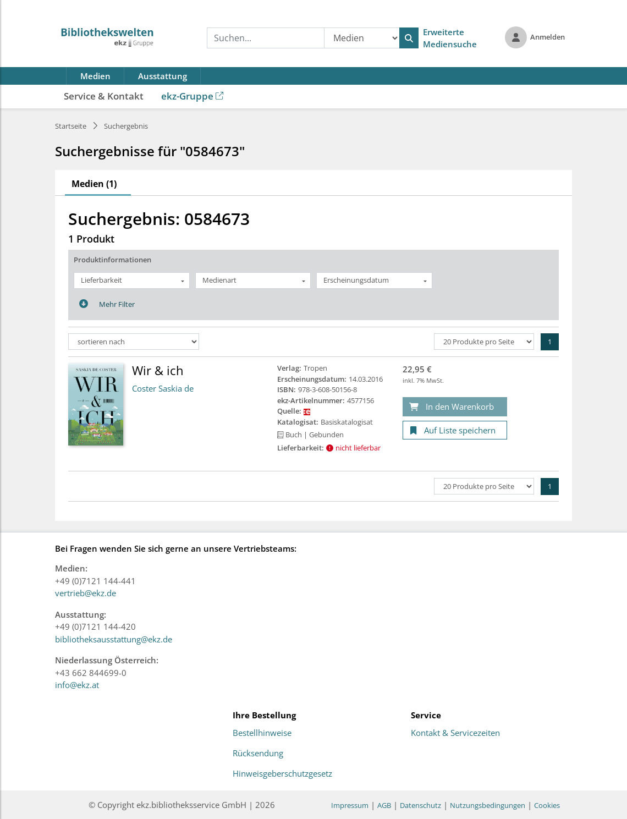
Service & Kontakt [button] (104, 96)
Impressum (350, 805)
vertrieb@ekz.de (85, 592)
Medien (95, 75)
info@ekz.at (77, 684)
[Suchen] (409, 38)
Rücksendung (258, 753)
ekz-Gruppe (192, 96)
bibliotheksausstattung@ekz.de (113, 639)
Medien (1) (94, 184)
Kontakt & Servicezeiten (455, 733)
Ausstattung (162, 75)
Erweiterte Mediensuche (450, 38)
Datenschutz (420, 805)
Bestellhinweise (262, 733)
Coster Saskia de (163, 388)
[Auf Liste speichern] (455, 430)
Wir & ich (158, 370)
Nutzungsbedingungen (487, 805)
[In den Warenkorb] (455, 406)
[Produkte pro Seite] (484, 341)
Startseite (70, 126)
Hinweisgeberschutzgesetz (282, 774)
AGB (384, 805)
